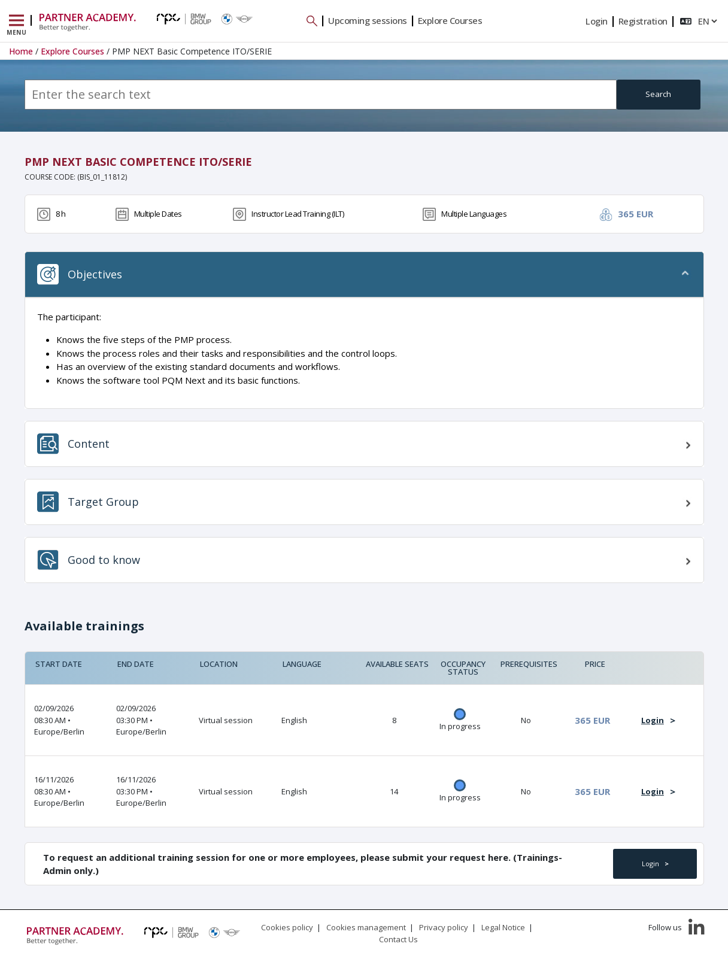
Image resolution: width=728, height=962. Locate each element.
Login (597, 21)
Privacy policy (443, 927)
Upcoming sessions (367, 20)
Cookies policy (287, 927)
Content (73, 443)
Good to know (88, 560)
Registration (643, 21)
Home (21, 51)
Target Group (88, 501)
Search (658, 94)
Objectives (79, 274)
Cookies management (366, 927)
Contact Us (398, 939)
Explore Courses (450, 20)
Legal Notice (503, 927)
